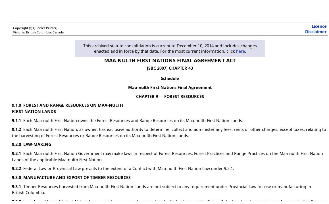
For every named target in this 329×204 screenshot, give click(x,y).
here (240, 51)
